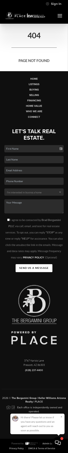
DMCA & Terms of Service (41, 448)
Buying (34, 89)
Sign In (53, 4)
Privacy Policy (34, 257)
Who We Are (34, 111)
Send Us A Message (34, 268)
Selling (34, 95)
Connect (34, 117)
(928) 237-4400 (34, 371)
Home (34, 78)
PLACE (39, 402)
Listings (34, 84)
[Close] (61, 416)
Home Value (34, 106)
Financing (34, 100)
